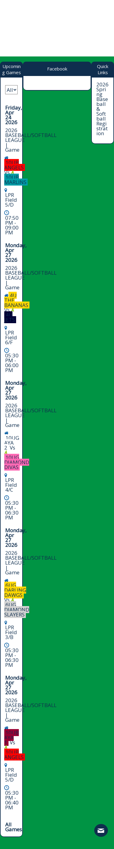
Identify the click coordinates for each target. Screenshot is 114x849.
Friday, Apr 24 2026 (13, 115)
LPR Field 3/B (11, 632)
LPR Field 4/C (11, 484)
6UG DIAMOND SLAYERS (16, 609)
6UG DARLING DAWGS (15, 590)
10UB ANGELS (14, 165)
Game (12, 149)
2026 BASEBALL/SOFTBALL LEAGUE (31, 135)
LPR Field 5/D (11, 199)
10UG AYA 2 (11, 442)
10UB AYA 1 (11, 737)
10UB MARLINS (15, 180)
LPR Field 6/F (11, 337)
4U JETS (9, 317)
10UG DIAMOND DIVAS (16, 462)
